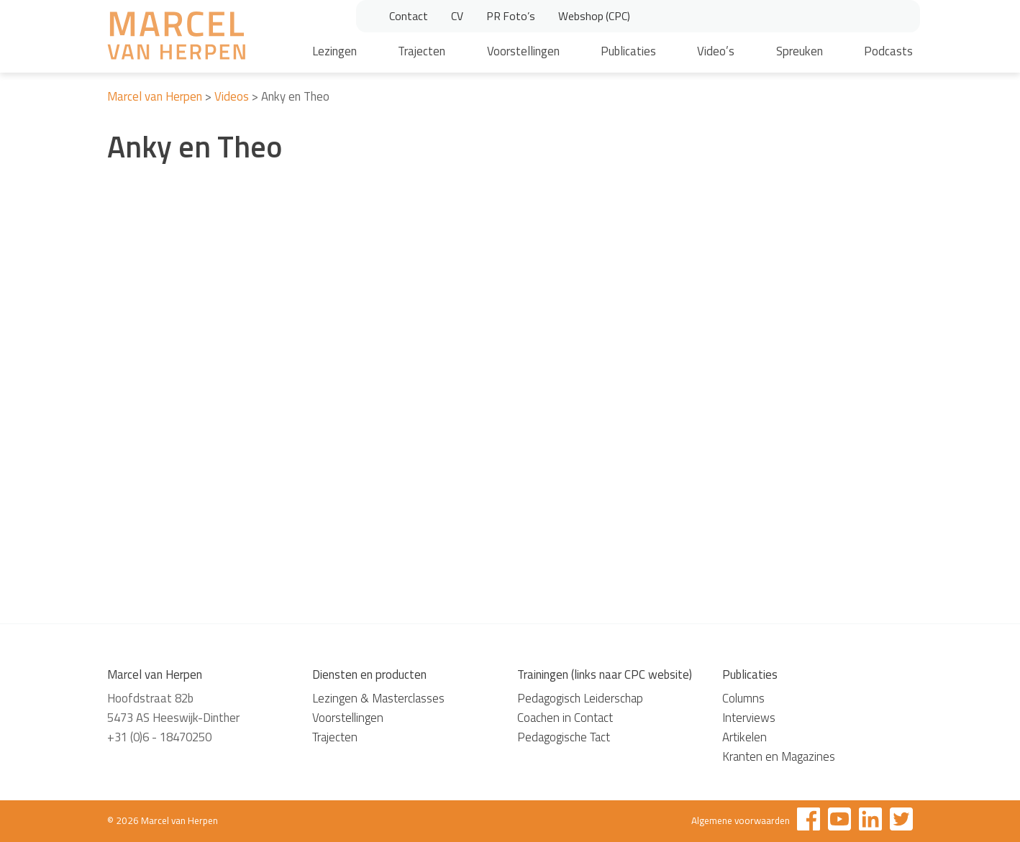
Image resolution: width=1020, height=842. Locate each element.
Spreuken (799, 51)
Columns (743, 698)
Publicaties (628, 51)
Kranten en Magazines (778, 756)
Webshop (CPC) (594, 15)
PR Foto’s (510, 15)
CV (457, 15)
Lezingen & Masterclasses (378, 698)
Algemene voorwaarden (740, 820)
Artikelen (744, 737)
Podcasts (888, 51)
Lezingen (334, 51)
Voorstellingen (523, 51)
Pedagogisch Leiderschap (580, 698)
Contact (408, 15)
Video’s (715, 51)
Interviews (748, 717)
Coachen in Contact (565, 717)
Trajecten (421, 51)
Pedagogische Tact (563, 737)
